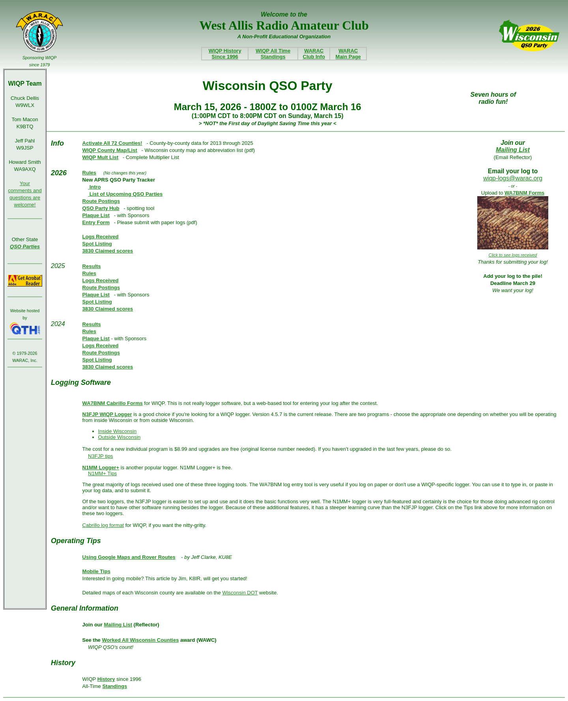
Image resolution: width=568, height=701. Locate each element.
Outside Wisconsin (119, 437)
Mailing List (513, 149)
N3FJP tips (100, 456)
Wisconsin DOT (240, 593)
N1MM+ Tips (102, 473)
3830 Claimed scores (107, 251)
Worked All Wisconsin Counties (140, 640)
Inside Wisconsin (117, 431)
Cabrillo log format (103, 525)
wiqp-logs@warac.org (512, 178)
